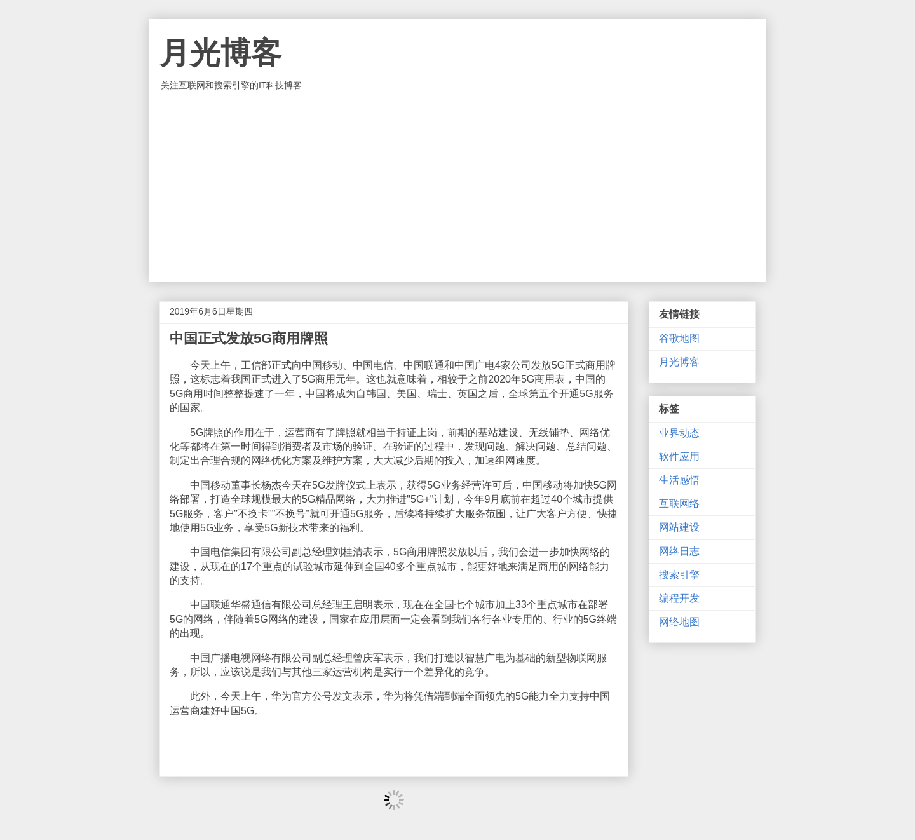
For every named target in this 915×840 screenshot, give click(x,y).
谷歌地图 (679, 338)
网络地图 (679, 621)
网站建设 (679, 527)
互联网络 (679, 503)
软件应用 (679, 456)
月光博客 (220, 53)
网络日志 (679, 551)
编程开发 (679, 598)
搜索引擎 (679, 574)
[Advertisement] (457, 187)
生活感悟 (679, 480)
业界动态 (679, 433)
